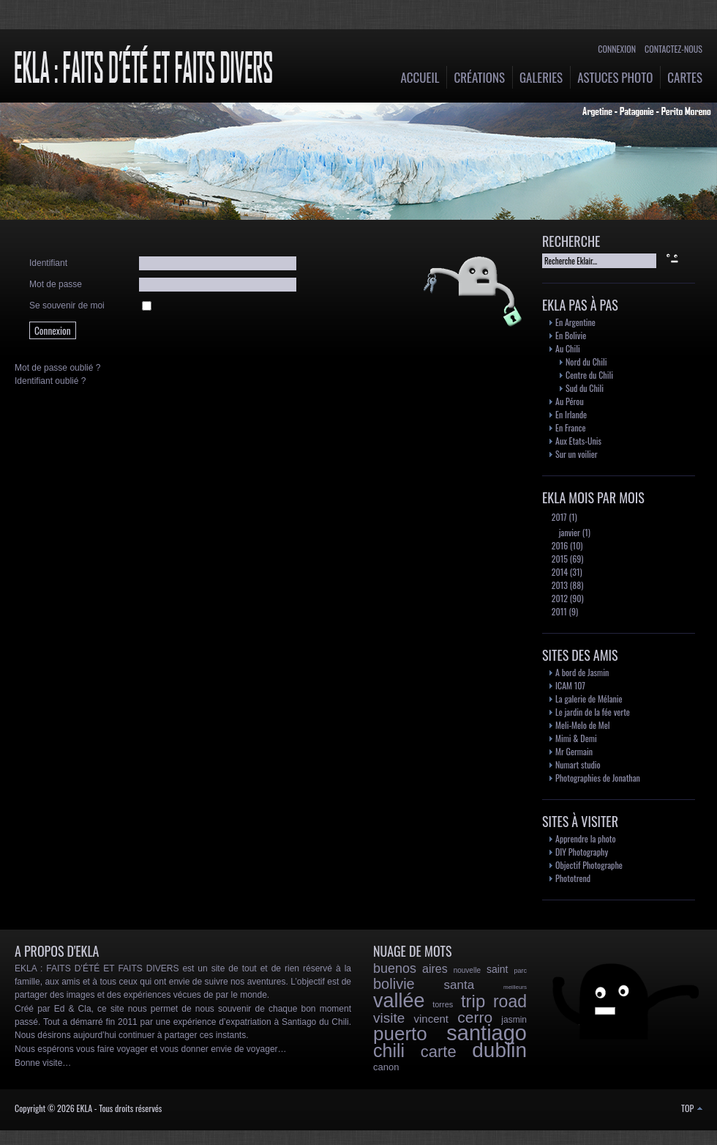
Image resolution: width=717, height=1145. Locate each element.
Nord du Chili (586, 361)
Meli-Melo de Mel (582, 725)
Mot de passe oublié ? (57, 368)
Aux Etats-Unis (578, 440)
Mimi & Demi (576, 738)
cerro (474, 1017)
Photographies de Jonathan (597, 777)
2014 (558, 572)
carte (439, 1051)
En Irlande (571, 414)
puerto (400, 1034)
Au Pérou (569, 401)
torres (442, 1004)
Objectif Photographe (589, 865)
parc (520, 970)
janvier (568, 532)
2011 (558, 611)
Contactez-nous (673, 48)
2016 (558, 545)
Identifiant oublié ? (50, 381)
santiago (486, 1033)
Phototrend (572, 878)
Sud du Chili (585, 388)
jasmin (514, 1020)
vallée (399, 1001)
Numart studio (578, 764)
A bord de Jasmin (582, 672)
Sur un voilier (576, 454)
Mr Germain (574, 751)
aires (435, 969)
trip (473, 1001)
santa (459, 985)
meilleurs (515, 987)
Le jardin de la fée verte (592, 711)
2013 (558, 585)
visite (389, 1018)
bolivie (394, 984)
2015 (558, 558)
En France (570, 427)
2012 (558, 598)
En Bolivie (570, 335)
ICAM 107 (570, 685)
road (510, 1001)
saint (497, 969)
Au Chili (567, 348)
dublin (499, 1050)
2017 (558, 517)
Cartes (684, 77)
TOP (691, 1108)
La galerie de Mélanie (589, 698)
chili (389, 1050)
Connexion (617, 48)
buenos (394, 968)
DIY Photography (581, 851)
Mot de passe (55, 284)
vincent (431, 1018)
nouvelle (467, 970)
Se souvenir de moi (67, 305)
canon (386, 1066)
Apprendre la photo (585, 838)
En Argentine (575, 322)
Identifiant (48, 263)
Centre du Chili (589, 374)
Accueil (420, 77)
